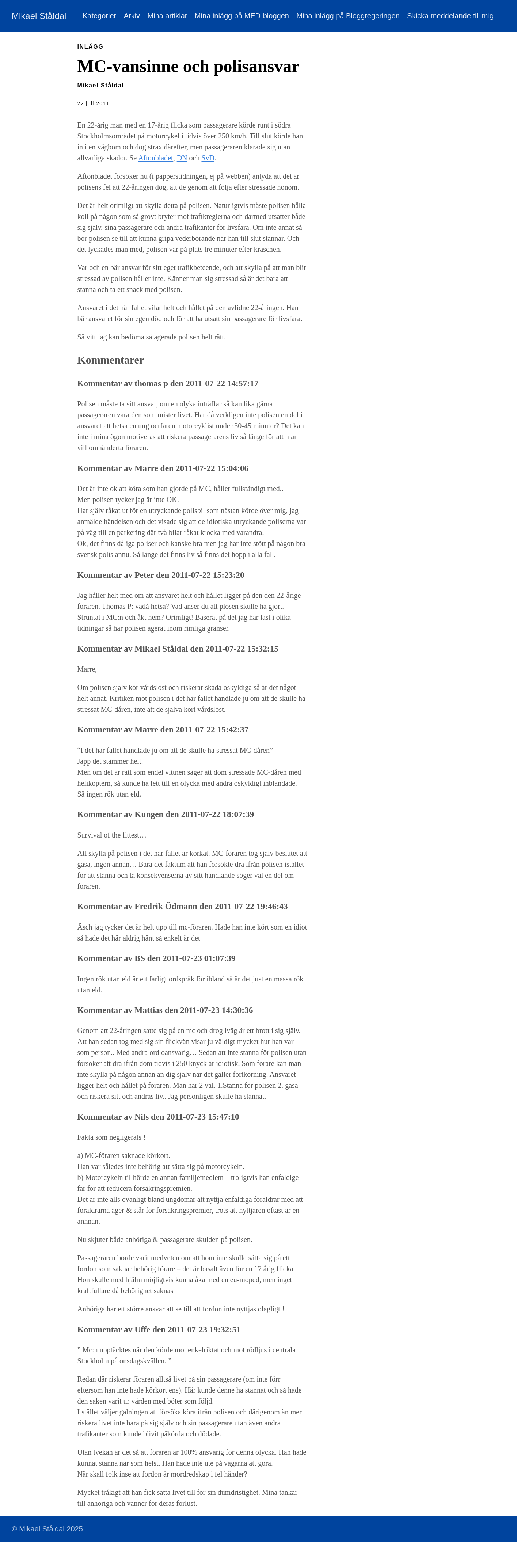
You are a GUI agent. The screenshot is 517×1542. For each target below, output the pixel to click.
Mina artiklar (167, 16)
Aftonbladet (155, 158)
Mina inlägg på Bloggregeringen (347, 16)
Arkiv (132, 16)
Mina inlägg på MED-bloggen (242, 16)
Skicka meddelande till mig (450, 16)
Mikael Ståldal (39, 16)
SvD (207, 158)
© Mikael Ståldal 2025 (47, 1529)
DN (182, 158)
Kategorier (99, 16)
